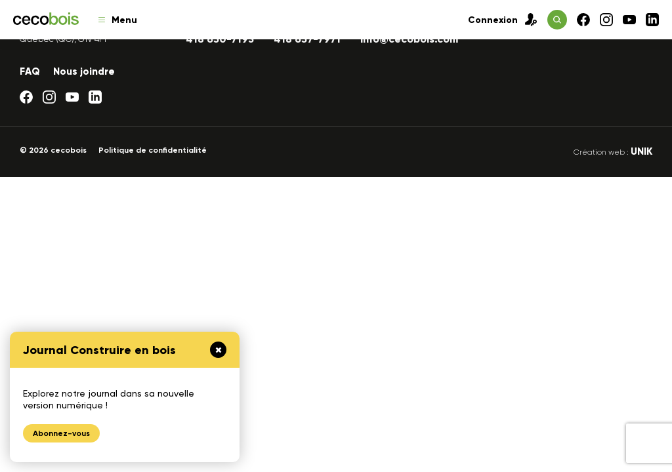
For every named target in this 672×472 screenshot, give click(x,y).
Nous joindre (84, 71)
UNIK (641, 151)
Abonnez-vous (61, 433)
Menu (117, 20)
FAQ (30, 71)
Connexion (502, 19)
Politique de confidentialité (152, 150)
